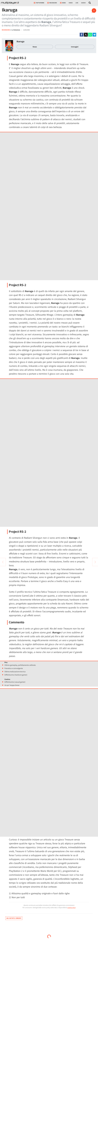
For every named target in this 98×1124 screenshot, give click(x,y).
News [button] (63, 3)
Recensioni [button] (52, 3)
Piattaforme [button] (39, 3)
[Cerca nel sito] (89, 3)
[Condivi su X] (86, 35)
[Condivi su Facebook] (81, 35)
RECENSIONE (6, 30)
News (35, 47)
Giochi (83, 3)
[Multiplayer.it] (10, 3)
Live (77, 3)
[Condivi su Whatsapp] (90, 35)
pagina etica (71, 908)
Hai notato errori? (13, 918)
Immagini (74, 47)
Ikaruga (20, 41)
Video (71, 3)
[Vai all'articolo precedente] (95, 562)
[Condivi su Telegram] (94, 35)
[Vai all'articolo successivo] (3, 562)
